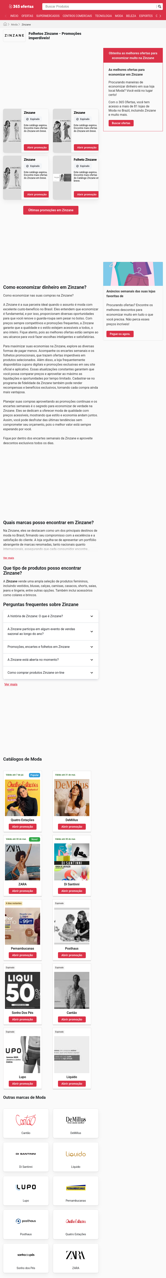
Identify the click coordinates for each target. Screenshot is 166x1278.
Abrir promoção (37, 147)
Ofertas (27, 16)
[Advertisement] (50, 73)
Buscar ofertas (121, 123)
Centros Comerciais (77, 16)
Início (14, 16)
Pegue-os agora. (120, 334)
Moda (119, 16)
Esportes (145, 16)
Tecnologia (103, 16)
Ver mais (8, 557)
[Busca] (159, 6)
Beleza (131, 16)
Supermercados (48, 16)
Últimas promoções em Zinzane (50, 210)
